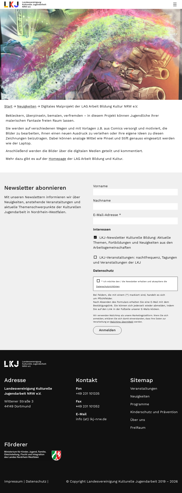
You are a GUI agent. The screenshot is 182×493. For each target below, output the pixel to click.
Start (8, 106)
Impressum (13, 481)
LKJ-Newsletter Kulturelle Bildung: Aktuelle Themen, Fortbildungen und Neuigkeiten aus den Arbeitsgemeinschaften (133, 243)
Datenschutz (36, 481)
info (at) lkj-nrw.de (91, 419)
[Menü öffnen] (175, 4)
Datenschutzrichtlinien (107, 286)
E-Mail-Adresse (107, 215)
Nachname (102, 200)
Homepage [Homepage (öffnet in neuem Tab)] (57, 159)
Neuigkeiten (26, 106)
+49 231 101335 (88, 394)
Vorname (100, 186)
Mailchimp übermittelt (121, 322)
